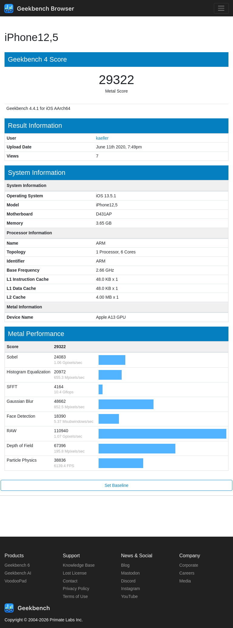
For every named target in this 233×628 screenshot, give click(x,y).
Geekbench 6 (17, 565)
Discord (128, 581)
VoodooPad (15, 581)
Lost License (75, 573)
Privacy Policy (76, 588)
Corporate (188, 565)
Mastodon (130, 573)
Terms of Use (75, 596)
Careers (186, 573)
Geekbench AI (18, 573)
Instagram (130, 588)
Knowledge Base (79, 565)
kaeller (102, 138)
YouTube (129, 596)
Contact (70, 581)
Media (185, 581)
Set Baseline (117, 485)
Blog (125, 565)
